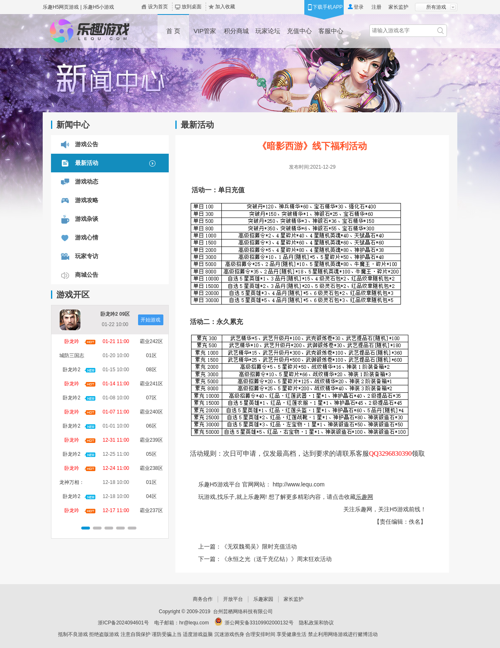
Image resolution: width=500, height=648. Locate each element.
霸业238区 (151, 468)
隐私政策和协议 (316, 623)
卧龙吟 (71, 341)
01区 (151, 355)
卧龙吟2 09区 (115, 314)
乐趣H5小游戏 (98, 7)
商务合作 (203, 599)
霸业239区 (151, 440)
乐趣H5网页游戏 (61, 7)
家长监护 (398, 7)
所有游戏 (436, 7)
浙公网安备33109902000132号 (259, 623)
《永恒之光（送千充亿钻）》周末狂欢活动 (276, 559)
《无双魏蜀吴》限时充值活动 (259, 546)
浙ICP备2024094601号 (123, 623)
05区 (151, 454)
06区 (151, 426)
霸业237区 (151, 510)
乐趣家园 (263, 599)
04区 (151, 496)
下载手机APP (327, 7)
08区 (151, 369)
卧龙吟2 (71, 369)
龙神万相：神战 (71, 483)
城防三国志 (71, 355)
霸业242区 (151, 341)
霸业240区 (151, 412)
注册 (376, 7)
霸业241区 (151, 384)
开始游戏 (150, 320)
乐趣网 (364, 496)
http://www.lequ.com (299, 484)
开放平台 (233, 599)
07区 (151, 398)
